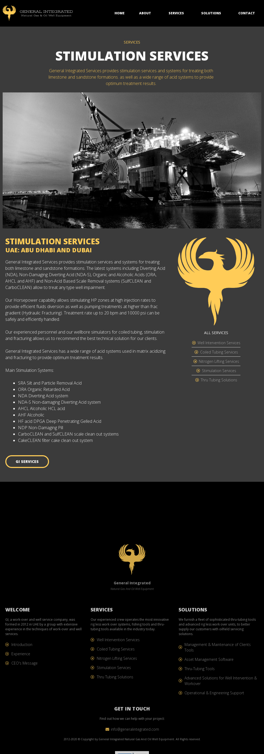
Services (178, 11)
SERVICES (132, 42)
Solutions (212, 11)
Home (120, 11)
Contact (246, 11)
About (146, 11)
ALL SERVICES (216, 332)
